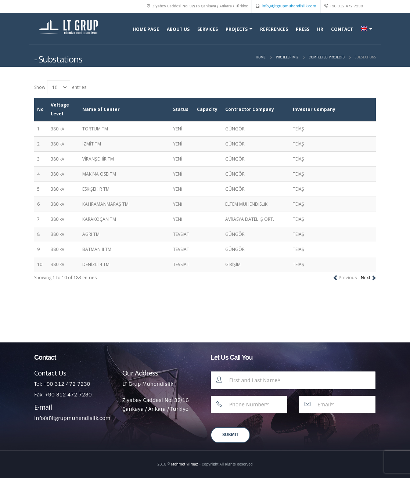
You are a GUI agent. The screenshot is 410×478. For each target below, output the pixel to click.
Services (207, 29)
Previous (348, 278)
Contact (342, 29)
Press (302, 29)
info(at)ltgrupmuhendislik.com (289, 6)
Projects (237, 29)
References (274, 29)
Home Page (146, 29)
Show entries (60, 87)
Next (365, 278)
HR (320, 29)
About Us (178, 29)
